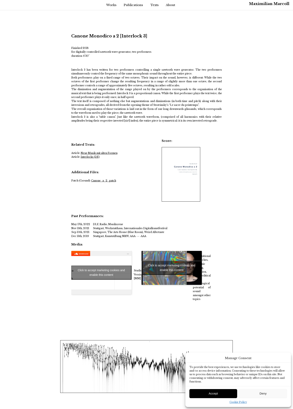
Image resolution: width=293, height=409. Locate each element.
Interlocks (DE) (90, 156)
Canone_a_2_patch (103, 180)
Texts (154, 5)
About (170, 5)
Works (111, 5)
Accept (213, 393)
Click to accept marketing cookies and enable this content (101, 272)
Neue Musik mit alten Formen (99, 153)
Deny (262, 393)
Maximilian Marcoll (269, 4)
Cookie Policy (238, 402)
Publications (133, 5)
